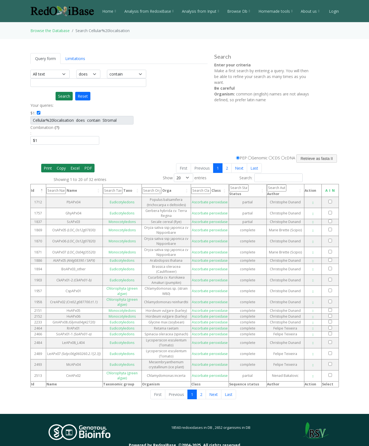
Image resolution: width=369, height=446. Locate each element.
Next (239, 168)
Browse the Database (50, 30)
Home (109, 11)
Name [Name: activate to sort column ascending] (67, 190)
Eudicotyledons (119, 202)
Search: (271, 177)
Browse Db (238, 11)
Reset (83, 96)
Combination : (44, 130)
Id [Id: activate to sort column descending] (32, 190)
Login (333, 11)
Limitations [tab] (75, 58)
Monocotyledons (119, 216)
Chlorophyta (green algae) (119, 281)
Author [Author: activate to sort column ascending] (276, 190)
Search (64, 96)
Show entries (184, 177)
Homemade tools (275, 11)
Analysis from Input (200, 11)
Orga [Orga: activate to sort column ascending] (152, 190)
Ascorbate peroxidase (212, 202)
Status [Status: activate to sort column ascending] (241, 190)
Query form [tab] (45, 58)
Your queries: (42, 105)
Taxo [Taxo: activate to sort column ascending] (111, 190)
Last (254, 168)
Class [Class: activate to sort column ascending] (207, 190)
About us (310, 11)
